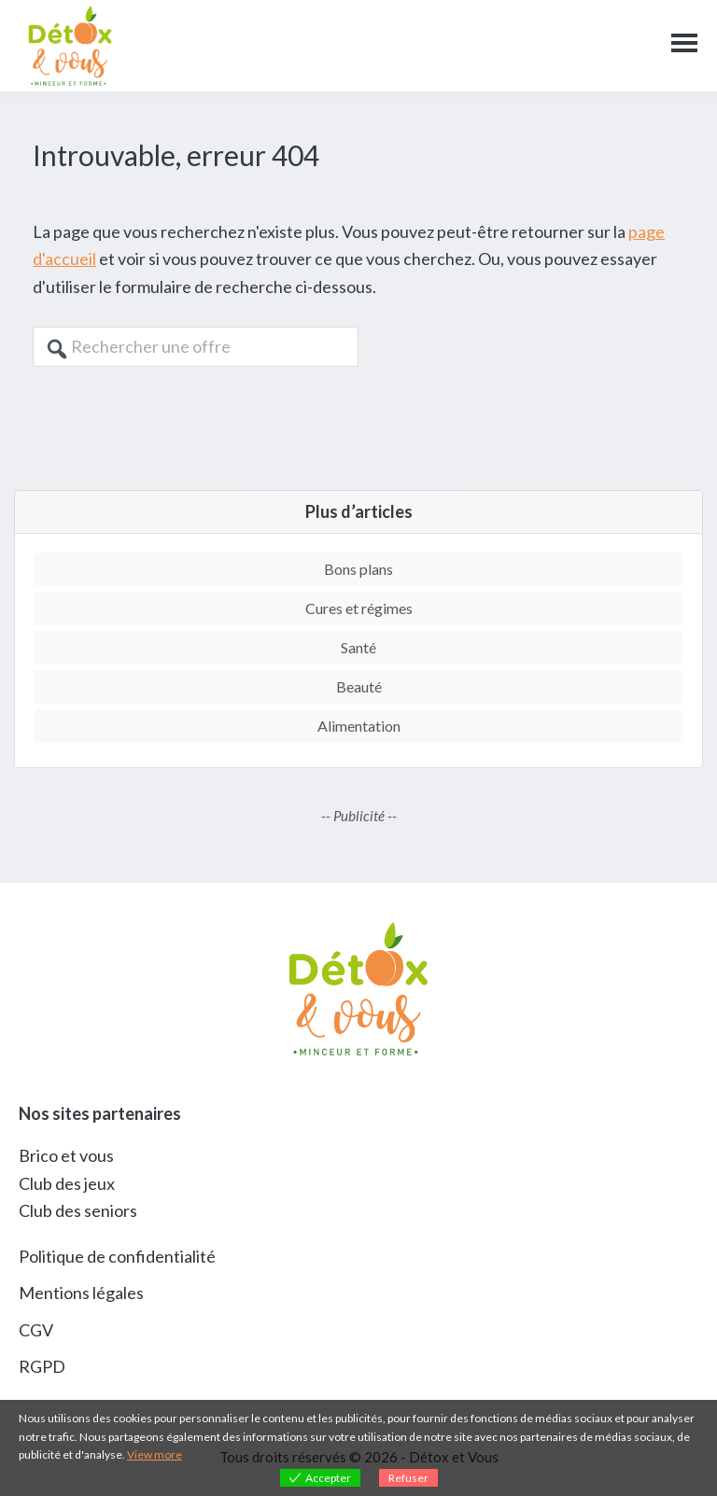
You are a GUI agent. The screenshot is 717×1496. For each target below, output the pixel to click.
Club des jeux (67, 1183)
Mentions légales (81, 1292)
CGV (36, 1330)
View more (154, 1454)
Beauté (359, 686)
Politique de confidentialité (117, 1256)
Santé (358, 647)
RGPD (42, 1366)
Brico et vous (66, 1155)
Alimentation (359, 725)
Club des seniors (78, 1210)
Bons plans (358, 569)
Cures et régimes (359, 608)
